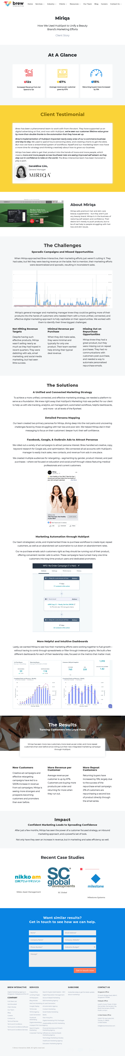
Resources (74, 4)
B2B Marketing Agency (50, 1000)
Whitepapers (34, 997)
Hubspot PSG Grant (36, 1025)
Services (39, 4)
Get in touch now (85, 970)
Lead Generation (35, 1015)
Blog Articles (34, 1000)
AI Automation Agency (50, 1006)
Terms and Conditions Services (18, 1030)
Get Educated (12, 1004)
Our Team (87, 4)
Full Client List (12, 1001)
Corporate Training (36, 1033)
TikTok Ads (33, 1009)
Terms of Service (13, 1021)
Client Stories (12, 1007)
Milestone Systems (96, 897)
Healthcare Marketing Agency (52, 1040)
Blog (96, 4)
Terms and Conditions (15, 1024)
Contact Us (115, 4)
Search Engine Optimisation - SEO (54, 992)
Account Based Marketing (51, 997)
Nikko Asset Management (29, 892)
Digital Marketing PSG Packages (53, 1020)
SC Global (62, 892)
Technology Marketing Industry (53, 1038)
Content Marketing (49, 1009)
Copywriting (34, 992)
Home (30, 4)
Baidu (45, 1015)
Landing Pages (35, 995)
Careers (104, 4)
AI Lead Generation (49, 1003)
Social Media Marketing (50, 1012)
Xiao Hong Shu (48, 1017)
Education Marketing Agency (52, 1043)
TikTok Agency (34, 1012)
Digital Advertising (36, 1022)
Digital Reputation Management (53, 995)
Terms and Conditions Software (18, 1027)
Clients (62, 4)
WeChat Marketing (36, 1003)
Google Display (34, 1006)
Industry (50, 4)
